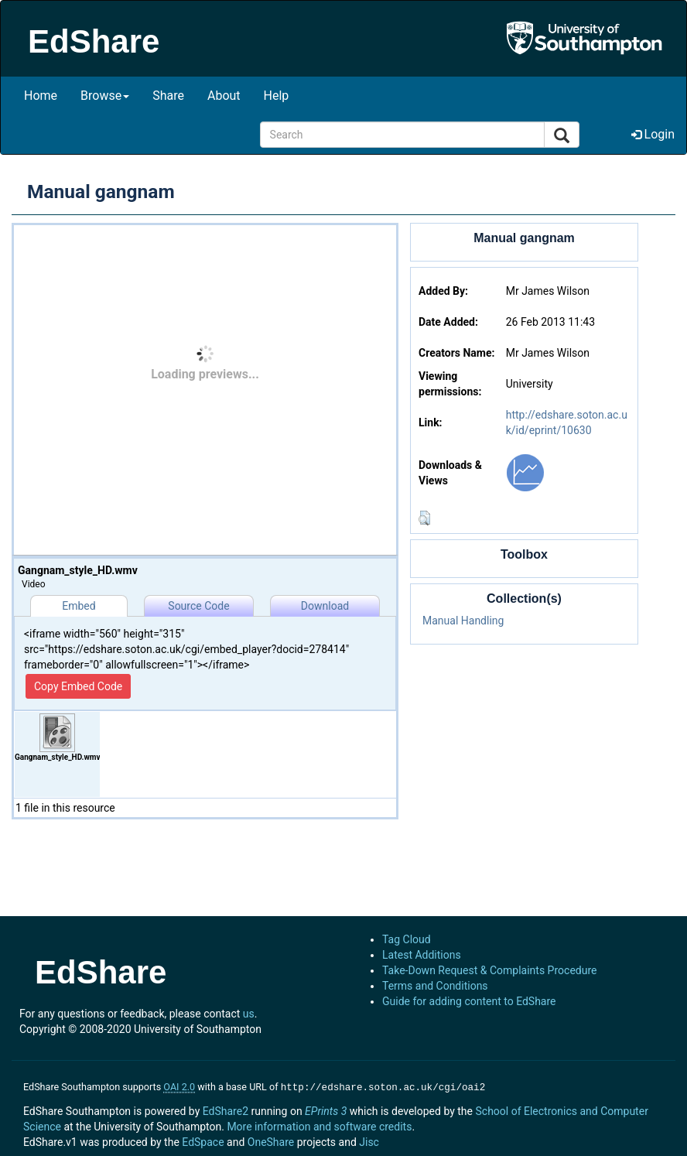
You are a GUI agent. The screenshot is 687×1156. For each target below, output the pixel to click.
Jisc (369, 1140)
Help (276, 95)
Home (40, 95)
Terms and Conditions (435, 986)
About (224, 95)
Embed (78, 606)
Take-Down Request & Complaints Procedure (489, 970)
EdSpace (203, 1140)
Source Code (198, 606)
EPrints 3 (326, 1109)
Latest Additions (421, 955)
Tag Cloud (406, 939)
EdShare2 (225, 1109)
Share (168, 95)
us (249, 1013)
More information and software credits (319, 1125)
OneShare (271, 1140)
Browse (104, 95)
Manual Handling (463, 620)
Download (325, 606)
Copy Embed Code (78, 686)
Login (653, 134)
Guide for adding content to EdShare (469, 1001)
